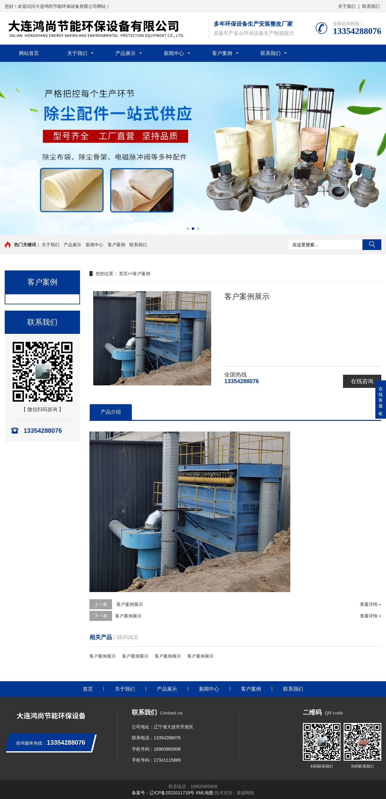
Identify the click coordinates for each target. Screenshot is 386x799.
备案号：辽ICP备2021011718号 (163, 792)
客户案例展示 (129, 604)
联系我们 (371, 6)
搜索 (371, 244)
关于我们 (347, 6)
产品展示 (125, 53)
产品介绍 (111, 412)
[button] (188, 228)
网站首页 (29, 53)
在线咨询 (362, 381)
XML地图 (204, 792)
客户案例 (222, 53)
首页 (123, 273)
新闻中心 (174, 53)
